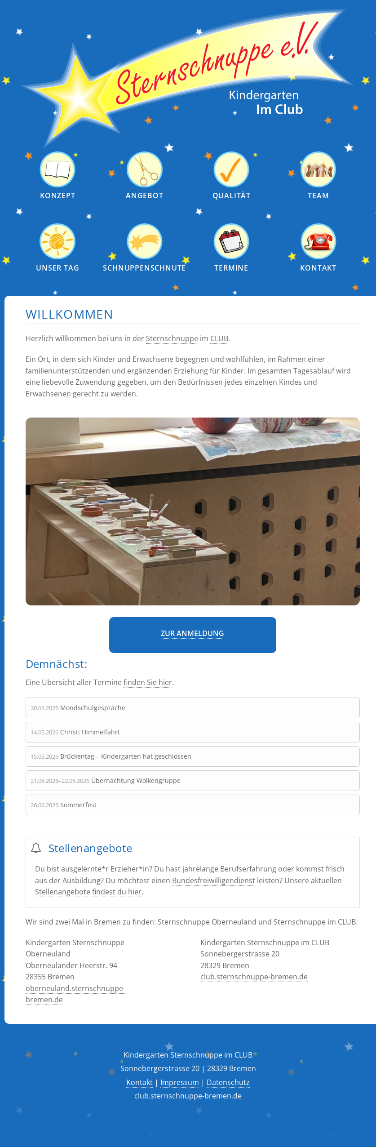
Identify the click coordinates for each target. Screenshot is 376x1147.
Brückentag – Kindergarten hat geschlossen (125, 755)
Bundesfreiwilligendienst (213, 880)
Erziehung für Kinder (209, 370)
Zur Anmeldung (192, 633)
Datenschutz (228, 1082)
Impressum (179, 1082)
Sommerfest (78, 804)
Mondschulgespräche (92, 707)
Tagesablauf (313, 370)
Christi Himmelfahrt (90, 731)
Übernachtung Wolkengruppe (136, 780)
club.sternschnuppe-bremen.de (254, 977)
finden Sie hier (148, 682)
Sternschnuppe (172, 338)
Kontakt (139, 1082)
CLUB (219, 338)
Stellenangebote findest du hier (88, 892)
